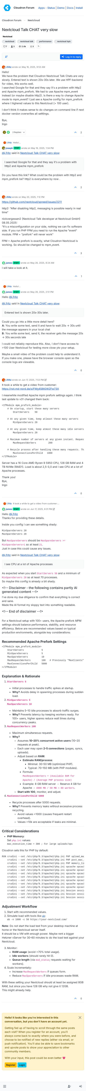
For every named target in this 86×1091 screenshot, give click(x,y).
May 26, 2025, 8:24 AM (42, 262)
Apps (41, 7)
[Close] (80, 1017)
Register (10, 1065)
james (9, 262)
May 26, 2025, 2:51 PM (42, 292)
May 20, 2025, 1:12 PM (33, 197)
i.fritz (8, 67)
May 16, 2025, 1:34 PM (42, 148)
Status (51, 7)
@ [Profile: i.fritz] (6, 153)
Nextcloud (7, 36)
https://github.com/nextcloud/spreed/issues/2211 (32, 201)
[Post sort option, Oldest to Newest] (6, 57)
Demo (61, 7)
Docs (70, 7)
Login (22, 1065)
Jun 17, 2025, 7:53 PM (33, 380)
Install (79, 7)
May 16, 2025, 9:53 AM (33, 67)
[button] (4, 1086)
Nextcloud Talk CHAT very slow (39, 153)
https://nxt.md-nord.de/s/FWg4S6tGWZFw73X (30, 388)
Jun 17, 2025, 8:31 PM (41, 509)
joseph (9, 148)
